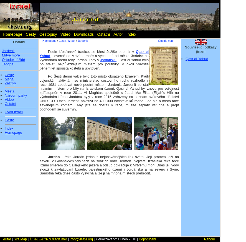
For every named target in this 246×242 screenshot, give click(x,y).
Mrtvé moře (11, 55)
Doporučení (147, 239)
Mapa (9, 79)
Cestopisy (48, 34)
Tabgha (8, 64)
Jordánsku (108, 60)
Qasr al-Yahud (197, 59)
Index (131, 34)
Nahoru (209, 239)
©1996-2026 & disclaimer (48, 239)
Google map (166, 40)
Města (9, 91)
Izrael (71, 40)
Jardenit (8, 51)
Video (65, 34)
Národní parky (16, 95)
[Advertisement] (200, 150)
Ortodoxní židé (13, 60)
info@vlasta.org (81, 239)
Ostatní (103, 34)
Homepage (12, 34)
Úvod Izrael (14, 112)
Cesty (31, 34)
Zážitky (10, 83)
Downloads (84, 34)
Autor (118, 34)
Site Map (20, 239)
